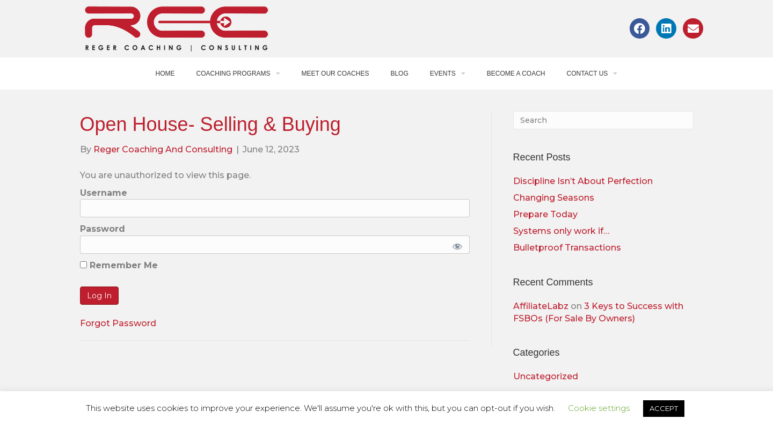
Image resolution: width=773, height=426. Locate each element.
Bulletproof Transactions (567, 248)
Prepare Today (545, 214)
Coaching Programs (238, 73)
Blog (399, 73)
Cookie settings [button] (599, 408)
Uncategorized (545, 376)
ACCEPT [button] (664, 408)
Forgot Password (118, 323)
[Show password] (456, 245)
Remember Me (119, 265)
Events (447, 73)
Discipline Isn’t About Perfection (583, 181)
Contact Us (591, 73)
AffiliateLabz (540, 306)
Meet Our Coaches (335, 73)
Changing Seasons (553, 198)
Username (103, 193)
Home (165, 73)
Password (102, 229)
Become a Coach (516, 73)
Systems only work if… (561, 231)
